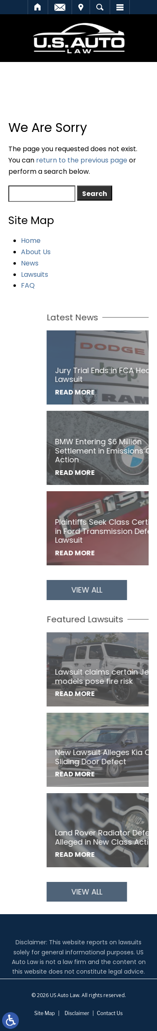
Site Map (44, 1013)
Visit (81, 7)
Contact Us (110, 1013)
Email (60, 7)
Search (100, 7)
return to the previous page (81, 160)
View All (108, 590)
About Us (36, 252)
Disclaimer (76, 1013)
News (30, 263)
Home (38, 7)
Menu (119, 7)
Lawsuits (34, 274)
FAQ (28, 285)
